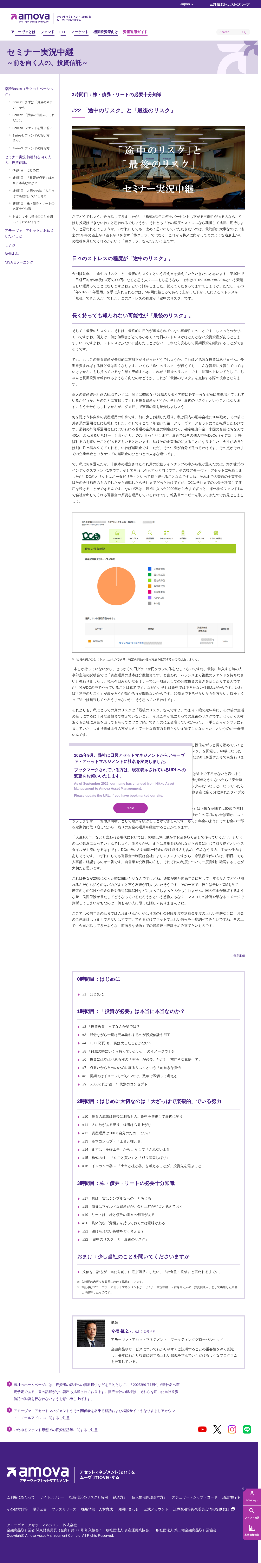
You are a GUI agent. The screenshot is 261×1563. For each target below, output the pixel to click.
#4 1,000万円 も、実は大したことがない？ (117, 1043)
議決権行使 (231, 1497)
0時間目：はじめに (26, 170)
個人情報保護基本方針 (149, 1497)
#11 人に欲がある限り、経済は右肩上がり (116, 1125)
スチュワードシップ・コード (194, 1497)
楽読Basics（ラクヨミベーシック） (29, 91)
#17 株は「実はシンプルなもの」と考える (116, 1198)
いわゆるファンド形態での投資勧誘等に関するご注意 (56, 1430)
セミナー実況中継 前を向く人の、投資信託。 (28, 160)
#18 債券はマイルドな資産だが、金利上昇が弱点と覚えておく (132, 1206)
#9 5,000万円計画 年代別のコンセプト (115, 1084)
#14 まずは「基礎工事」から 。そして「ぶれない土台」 (127, 1149)
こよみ (10, 245)
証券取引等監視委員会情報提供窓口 (204, 1509)
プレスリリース (64, 1509)
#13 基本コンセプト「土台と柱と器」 (113, 1141)
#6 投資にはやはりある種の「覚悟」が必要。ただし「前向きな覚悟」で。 (142, 1059)
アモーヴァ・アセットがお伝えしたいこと (29, 233)
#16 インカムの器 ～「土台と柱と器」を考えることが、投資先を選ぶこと (141, 1166)
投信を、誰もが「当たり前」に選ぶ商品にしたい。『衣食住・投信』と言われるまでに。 (152, 1272)
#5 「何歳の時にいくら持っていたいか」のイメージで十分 (128, 1051)
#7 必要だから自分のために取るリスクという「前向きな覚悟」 (133, 1068)
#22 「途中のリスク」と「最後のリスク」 (115, 1239)
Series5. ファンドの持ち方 (31, 148)
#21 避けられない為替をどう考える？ (113, 1231)
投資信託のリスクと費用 (88, 1497)
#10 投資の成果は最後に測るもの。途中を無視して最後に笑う (132, 1117)
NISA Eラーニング (19, 262)
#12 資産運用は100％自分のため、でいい (116, 1133)
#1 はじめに (93, 994)
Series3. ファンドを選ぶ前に (33, 128)
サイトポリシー (52, 1497)
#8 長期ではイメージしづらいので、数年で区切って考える (129, 1076)
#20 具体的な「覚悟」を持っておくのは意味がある (123, 1223)
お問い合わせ (128, 1509)
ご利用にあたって (21, 1497)
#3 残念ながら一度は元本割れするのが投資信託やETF (126, 1035)
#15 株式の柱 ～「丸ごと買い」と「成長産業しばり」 (126, 1158)
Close (130, 808)
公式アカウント (156, 1509)
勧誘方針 (120, 1497)
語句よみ (12, 254)
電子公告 (40, 1509)
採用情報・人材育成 (97, 1509)
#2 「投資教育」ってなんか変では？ (111, 1027)
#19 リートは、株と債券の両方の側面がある (118, 1215)
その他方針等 (17, 1509)
